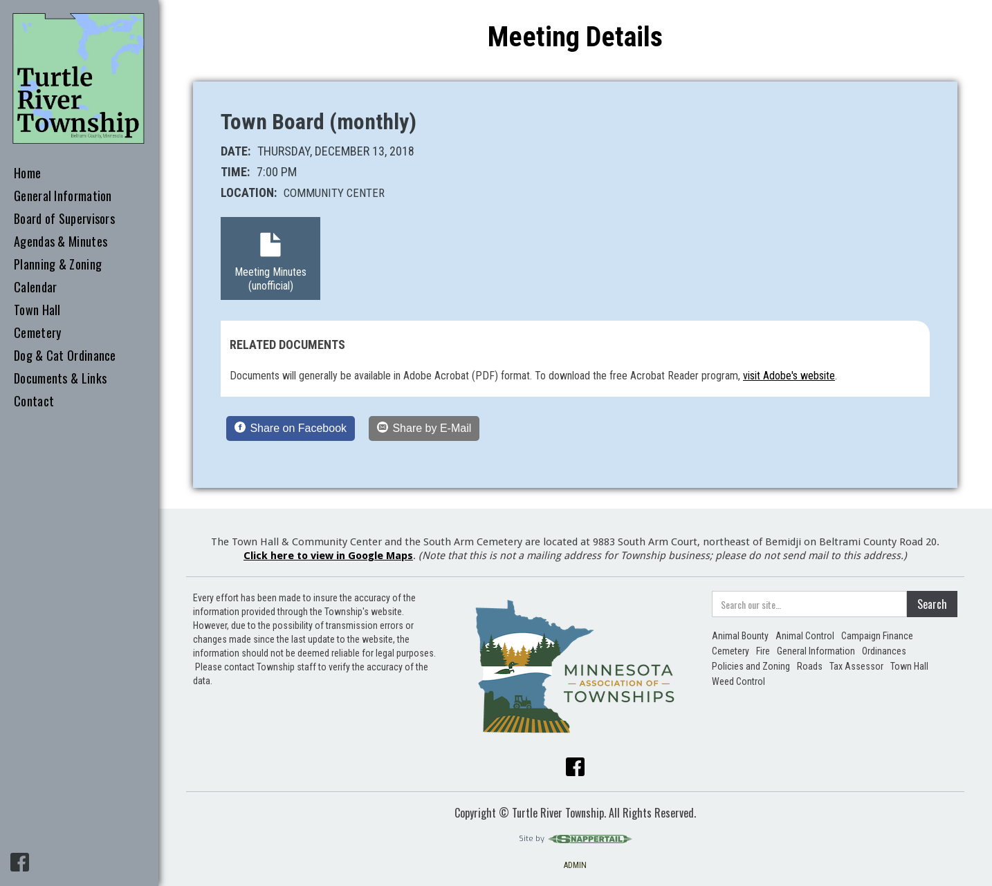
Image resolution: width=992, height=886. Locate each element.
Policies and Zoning (751, 666)
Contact (34, 401)
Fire (763, 651)
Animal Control (804, 635)
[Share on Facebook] (290, 428)
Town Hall (37, 310)
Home (27, 173)
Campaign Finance (877, 635)
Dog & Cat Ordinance (65, 356)
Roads (810, 666)
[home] (79, 79)
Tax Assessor (856, 666)
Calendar (35, 287)
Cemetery (37, 333)
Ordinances (884, 651)
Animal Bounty (740, 635)
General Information (63, 196)
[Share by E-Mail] (424, 428)
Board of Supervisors (64, 219)
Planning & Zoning (58, 264)
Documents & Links (60, 378)
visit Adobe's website (789, 375)
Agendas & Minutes (60, 242)
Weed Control (738, 681)
